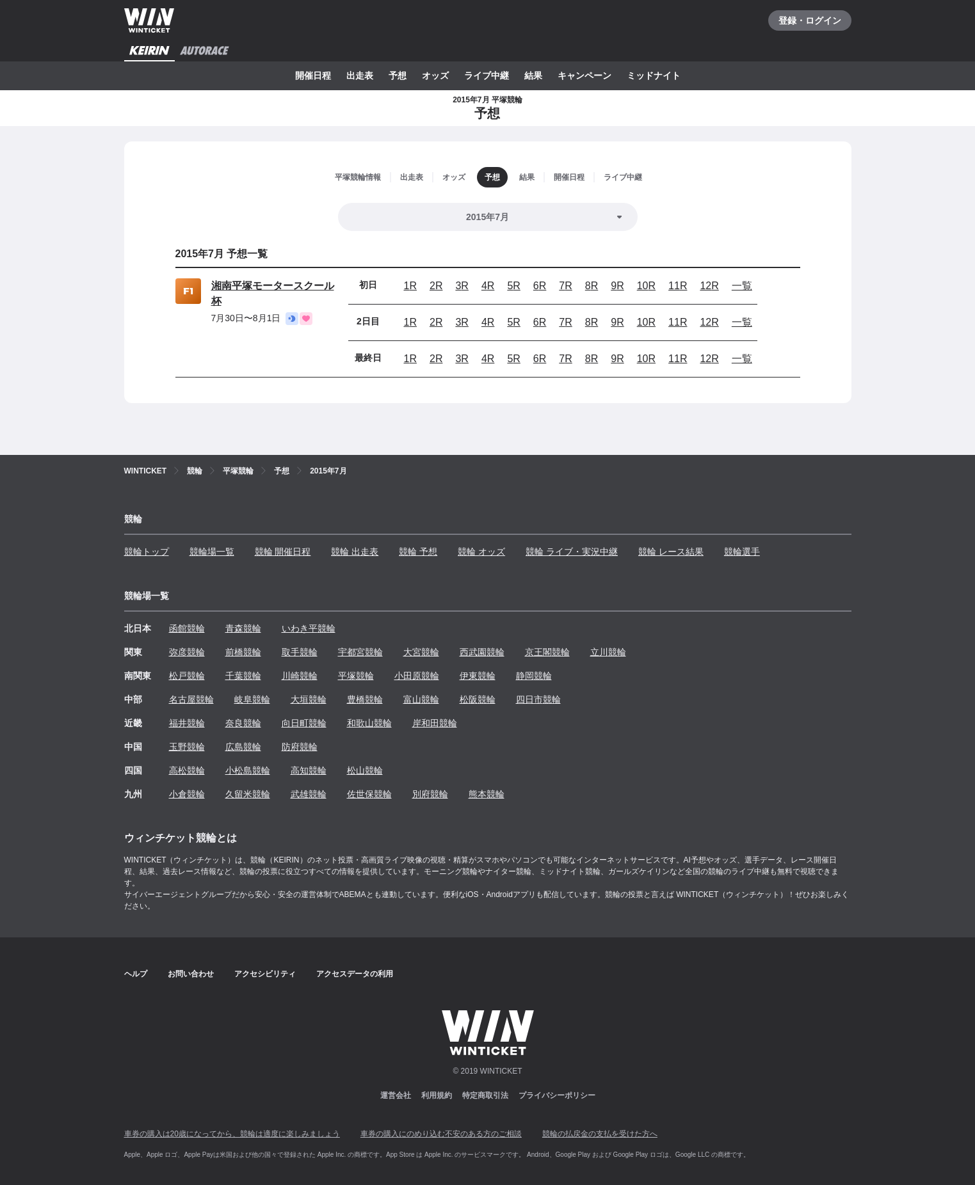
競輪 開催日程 (283, 551)
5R (513, 285)
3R (461, 285)
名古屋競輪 (191, 699)
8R (591, 285)
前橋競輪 (243, 652)
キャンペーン (584, 75)
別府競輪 (430, 794)
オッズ (435, 75)
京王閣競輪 (547, 652)
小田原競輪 (416, 676)
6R (539, 285)
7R (565, 285)
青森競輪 (243, 628)
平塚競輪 (356, 676)
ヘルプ (135, 973)
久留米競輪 (247, 794)
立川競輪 (608, 652)
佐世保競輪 (369, 794)
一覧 (742, 285)
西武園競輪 (482, 652)
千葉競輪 (243, 676)
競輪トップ (146, 551)
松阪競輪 (478, 699)
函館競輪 (187, 628)
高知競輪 (308, 770)
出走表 (359, 75)
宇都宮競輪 (360, 652)
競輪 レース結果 (671, 551)
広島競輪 (243, 747)
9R (617, 285)
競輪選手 (742, 551)
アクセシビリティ (265, 973)
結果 (533, 75)
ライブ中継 (486, 75)
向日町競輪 (304, 723)
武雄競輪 (308, 794)
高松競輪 (187, 770)
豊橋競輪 (365, 699)
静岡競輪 (534, 676)
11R (677, 285)
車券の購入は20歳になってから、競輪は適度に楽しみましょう (232, 1133)
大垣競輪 (308, 699)
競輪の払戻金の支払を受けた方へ (599, 1133)
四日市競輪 (538, 699)
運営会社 (395, 1095)
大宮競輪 (421, 652)
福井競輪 (187, 723)
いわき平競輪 (308, 628)
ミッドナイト (654, 75)
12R (709, 285)
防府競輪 (300, 747)
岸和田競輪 (434, 723)
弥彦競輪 (187, 652)
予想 (398, 75)
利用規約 (436, 1095)
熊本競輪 (486, 794)
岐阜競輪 (252, 699)
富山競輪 (421, 699)
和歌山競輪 (369, 723)
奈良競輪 (243, 723)
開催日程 (313, 75)
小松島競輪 (247, 770)
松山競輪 (365, 770)
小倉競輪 (187, 794)
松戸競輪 (187, 676)
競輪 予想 (418, 551)
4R (487, 285)
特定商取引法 (485, 1095)
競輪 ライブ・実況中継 (572, 551)
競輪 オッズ (481, 551)
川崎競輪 (300, 676)
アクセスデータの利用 (354, 973)
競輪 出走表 (354, 551)
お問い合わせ (191, 973)
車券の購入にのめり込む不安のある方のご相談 (441, 1133)
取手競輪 (300, 652)
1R (410, 285)
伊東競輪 (478, 676)
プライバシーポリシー (557, 1095)
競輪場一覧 (211, 551)
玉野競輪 (187, 747)
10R (646, 285)
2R (436, 285)
